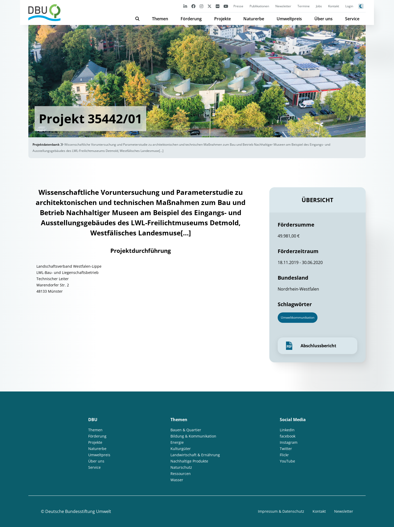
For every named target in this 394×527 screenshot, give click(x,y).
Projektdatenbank (46, 144)
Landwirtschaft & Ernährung (195, 454)
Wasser (176, 479)
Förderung (191, 19)
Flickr (284, 454)
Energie (177, 442)
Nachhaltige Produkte (189, 461)
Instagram (288, 442)
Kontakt (333, 6)
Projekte (222, 19)
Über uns (323, 19)
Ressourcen (180, 473)
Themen (160, 19)
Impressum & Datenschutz (281, 511)
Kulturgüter (180, 448)
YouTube (287, 461)
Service (352, 19)
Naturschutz (181, 467)
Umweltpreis (289, 19)
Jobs (319, 6)
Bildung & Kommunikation (193, 436)
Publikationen (259, 6)
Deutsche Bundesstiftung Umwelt (78, 511)
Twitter (286, 448)
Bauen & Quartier (185, 429)
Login (349, 6)
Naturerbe (253, 19)
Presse (238, 6)
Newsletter (283, 6)
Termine (303, 6)
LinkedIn (287, 429)
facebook (287, 436)
